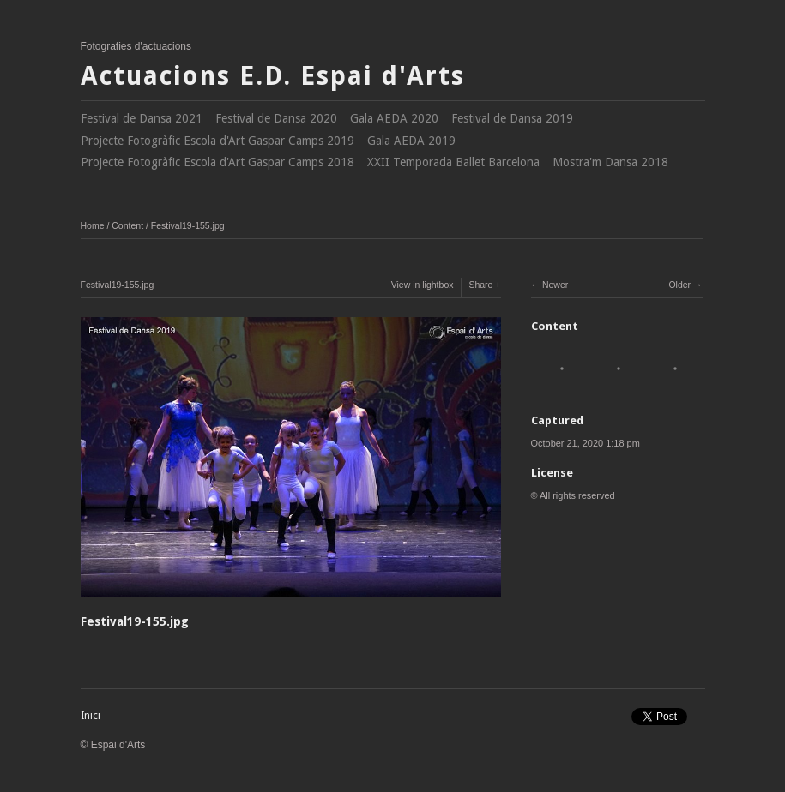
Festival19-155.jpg (188, 225)
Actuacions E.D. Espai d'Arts (273, 76)
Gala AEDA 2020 (394, 118)
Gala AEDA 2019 (411, 140)
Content (127, 225)
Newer (555, 284)
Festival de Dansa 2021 (141, 118)
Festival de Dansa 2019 (512, 118)
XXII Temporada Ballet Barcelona (453, 162)
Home (93, 225)
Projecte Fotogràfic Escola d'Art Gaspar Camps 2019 (217, 140)
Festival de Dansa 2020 (276, 118)
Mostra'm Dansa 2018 (610, 162)
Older (679, 284)
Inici (90, 716)
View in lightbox (422, 284)
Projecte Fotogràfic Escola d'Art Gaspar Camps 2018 (217, 162)
